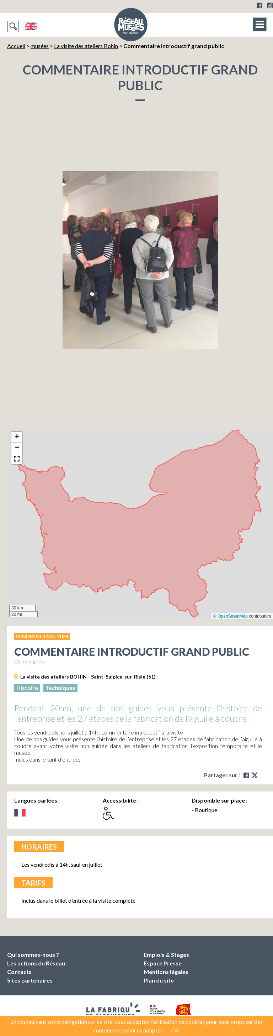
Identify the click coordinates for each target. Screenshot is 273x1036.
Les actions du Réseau (36, 963)
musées (40, 45)
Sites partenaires (30, 980)
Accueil (16, 45)
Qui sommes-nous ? (33, 954)
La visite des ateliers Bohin (86, 45)
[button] (16, 437)
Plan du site (159, 980)
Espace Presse (163, 963)
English (31, 26)
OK (175, 1030)
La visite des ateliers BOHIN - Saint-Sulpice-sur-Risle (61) (88, 677)
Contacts (19, 971)
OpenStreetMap (233, 616)
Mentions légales (166, 971)
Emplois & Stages (166, 954)
